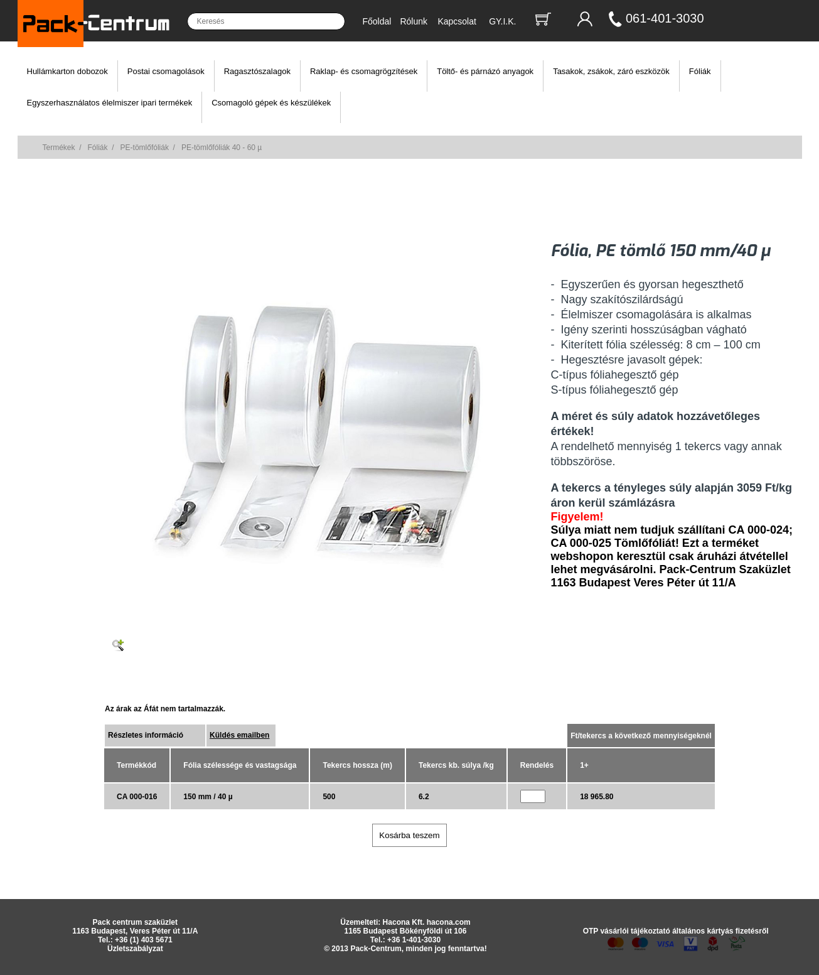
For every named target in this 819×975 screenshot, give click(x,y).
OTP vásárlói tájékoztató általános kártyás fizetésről (676, 931)
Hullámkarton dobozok (67, 71)
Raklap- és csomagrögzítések (363, 71)
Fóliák (700, 71)
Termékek (59, 147)
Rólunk (413, 21)
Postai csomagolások (166, 71)
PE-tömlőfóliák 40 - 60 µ (221, 147)
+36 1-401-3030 (414, 939)
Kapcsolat (456, 21)
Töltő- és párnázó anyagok (485, 71)
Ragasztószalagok (257, 71)
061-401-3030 (665, 18)
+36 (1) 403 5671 (144, 939)
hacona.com (449, 922)
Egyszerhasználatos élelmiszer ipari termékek (110, 102)
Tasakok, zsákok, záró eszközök (611, 71)
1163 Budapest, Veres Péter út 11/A (135, 931)
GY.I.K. (502, 21)
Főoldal (377, 21)
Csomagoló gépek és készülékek (271, 102)
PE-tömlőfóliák (144, 147)
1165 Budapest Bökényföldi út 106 (406, 931)
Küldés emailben (239, 735)
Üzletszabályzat (135, 948)
